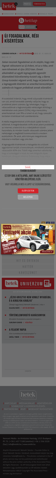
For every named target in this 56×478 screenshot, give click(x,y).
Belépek (28, 197)
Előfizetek (28, 191)
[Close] (52, 227)
